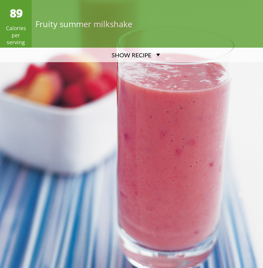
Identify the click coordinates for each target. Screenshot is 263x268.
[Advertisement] (131, 114)
